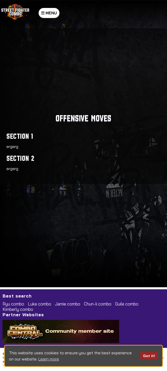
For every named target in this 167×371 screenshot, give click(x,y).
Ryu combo (13, 304)
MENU (49, 13)
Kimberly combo (18, 309)
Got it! (149, 356)
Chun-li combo (97, 304)
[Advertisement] (83, 72)
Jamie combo (67, 304)
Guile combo (126, 304)
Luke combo (39, 304)
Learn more (48, 358)
